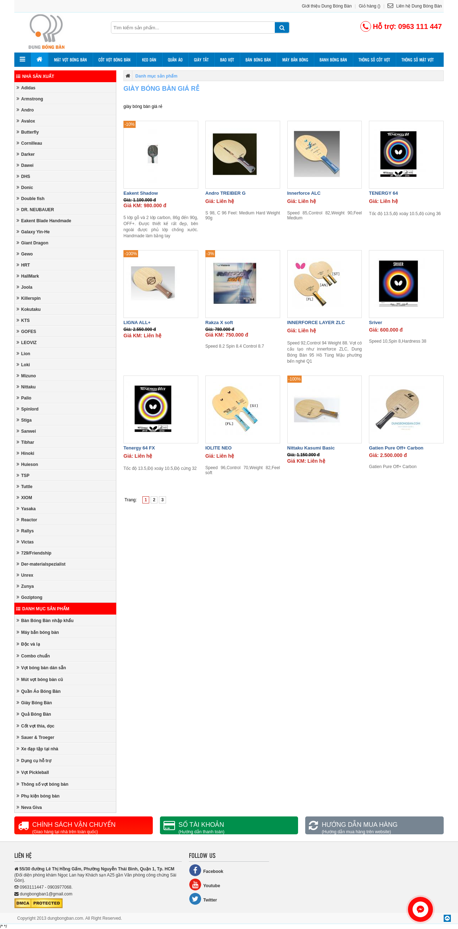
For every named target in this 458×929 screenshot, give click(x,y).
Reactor (26, 519)
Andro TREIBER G (225, 193)
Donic (24, 187)
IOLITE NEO (218, 448)
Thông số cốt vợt (374, 59)
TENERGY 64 (383, 193)
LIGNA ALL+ (137, 322)
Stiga (23, 420)
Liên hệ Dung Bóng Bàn (415, 6)
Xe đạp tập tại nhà (37, 748)
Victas (25, 542)
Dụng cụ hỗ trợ (33, 760)
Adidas (25, 87)
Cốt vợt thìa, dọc (35, 726)
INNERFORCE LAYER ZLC (316, 322)
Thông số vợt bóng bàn (42, 784)
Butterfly (27, 132)
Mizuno (26, 375)
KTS (23, 320)
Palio (23, 398)
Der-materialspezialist (40, 564)
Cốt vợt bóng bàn (114, 59)
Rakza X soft (219, 322)
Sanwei (26, 431)
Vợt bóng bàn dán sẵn (41, 667)
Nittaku (26, 386)
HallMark (27, 276)
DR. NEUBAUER (35, 209)
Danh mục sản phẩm (42, 608)
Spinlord (27, 409)
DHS (23, 176)
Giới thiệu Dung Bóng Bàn (327, 6)
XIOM (24, 497)
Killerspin (28, 298)
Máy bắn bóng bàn (37, 632)
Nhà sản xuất (35, 76)
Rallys (25, 530)
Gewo (24, 254)
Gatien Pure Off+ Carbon (396, 448)
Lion (23, 353)
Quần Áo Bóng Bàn (38, 691)
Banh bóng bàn (333, 59)
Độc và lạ (28, 644)
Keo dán (149, 59)
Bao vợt (227, 59)
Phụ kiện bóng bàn (37, 796)
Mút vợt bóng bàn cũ (39, 679)
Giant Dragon (32, 242)
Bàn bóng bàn (258, 59)
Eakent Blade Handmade (43, 220)
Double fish (30, 198)
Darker (25, 154)
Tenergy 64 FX (139, 448)
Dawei (25, 165)
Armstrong (29, 98)
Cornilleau (29, 143)
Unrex (24, 575)
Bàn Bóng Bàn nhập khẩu (45, 620)
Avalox (25, 121)
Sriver (375, 322)
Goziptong (29, 597)
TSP (22, 475)
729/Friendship (34, 553)
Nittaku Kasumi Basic (311, 448)
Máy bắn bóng (295, 59)
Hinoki (25, 453)
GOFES (26, 331)
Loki (23, 364)
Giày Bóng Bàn (34, 702)
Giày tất (201, 59)
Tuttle (24, 486)
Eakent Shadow (140, 193)
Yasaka (26, 508)
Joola (24, 287)
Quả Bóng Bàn (33, 714)
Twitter (203, 899)
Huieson (27, 464)
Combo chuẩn (33, 656)
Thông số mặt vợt (417, 59)
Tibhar (25, 442)
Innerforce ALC (304, 193)
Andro (25, 110)
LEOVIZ (26, 342)
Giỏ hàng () (369, 6)
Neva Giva (29, 807)
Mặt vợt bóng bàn (70, 59)
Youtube (204, 884)
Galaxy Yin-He (33, 231)
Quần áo (175, 59)
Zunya (25, 586)
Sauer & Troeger (35, 737)
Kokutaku (28, 309)
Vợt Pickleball (32, 772)
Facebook (206, 870)
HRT (23, 265)
